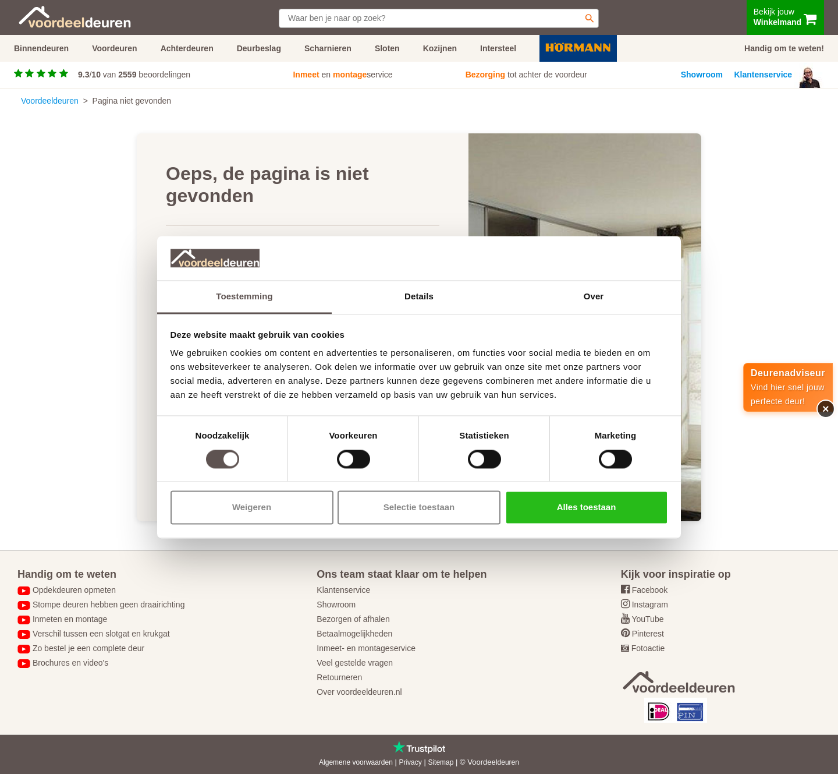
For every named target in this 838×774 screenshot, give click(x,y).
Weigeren (251, 508)
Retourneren (339, 677)
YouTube (647, 619)
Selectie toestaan (419, 508)
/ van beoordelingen (134, 74)
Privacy (410, 762)
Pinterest (648, 633)
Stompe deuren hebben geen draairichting (109, 604)
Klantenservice (763, 74)
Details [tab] (419, 297)
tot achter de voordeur (526, 74)
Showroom (702, 74)
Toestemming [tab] (244, 297)
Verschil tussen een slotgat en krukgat (101, 633)
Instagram (650, 604)
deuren (508, 762)
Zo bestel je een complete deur (88, 648)
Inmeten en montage (70, 619)
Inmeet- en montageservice (366, 648)
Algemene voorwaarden (356, 762)
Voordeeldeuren (50, 100)
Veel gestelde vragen (355, 662)
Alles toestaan (586, 508)
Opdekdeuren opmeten (74, 590)
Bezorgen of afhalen (353, 619)
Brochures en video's (70, 662)
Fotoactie (648, 648)
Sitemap (440, 762)
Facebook (649, 590)
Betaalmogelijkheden (354, 633)
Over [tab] (594, 297)
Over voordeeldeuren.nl (359, 692)
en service (342, 74)
